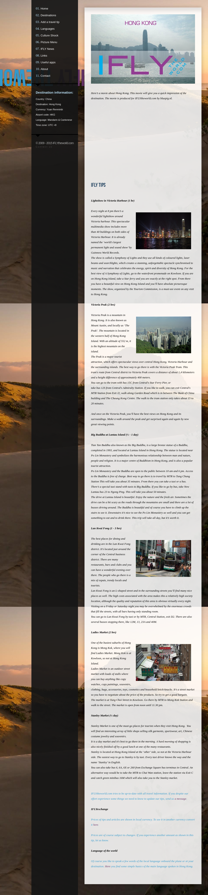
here (95, 824)
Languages (48, 28)
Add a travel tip (50, 22)
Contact (45, 75)
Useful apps (48, 62)
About (44, 69)
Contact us (44, 147)
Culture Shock (49, 35)
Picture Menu (49, 42)
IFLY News (47, 48)
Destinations (48, 15)
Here (107, 866)
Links (44, 55)
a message (180, 798)
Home (44, 8)
